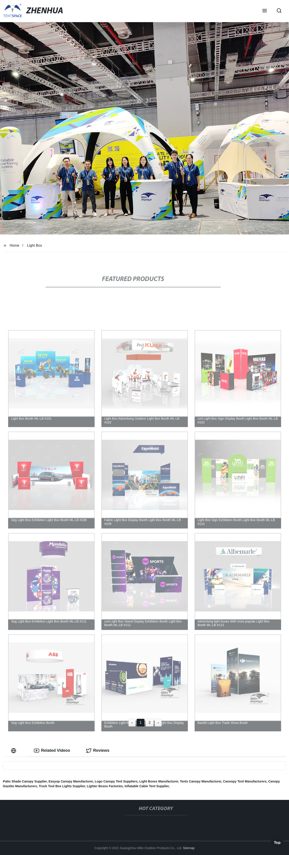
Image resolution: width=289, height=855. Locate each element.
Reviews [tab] (98, 750)
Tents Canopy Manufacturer (200, 781)
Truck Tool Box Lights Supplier (62, 786)
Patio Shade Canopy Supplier (25, 781)
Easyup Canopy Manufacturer (71, 781)
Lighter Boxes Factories (105, 786)
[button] (264, 11)
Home (14, 245)
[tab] (14, 751)
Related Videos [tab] (52, 750)
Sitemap (189, 848)
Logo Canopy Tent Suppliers (116, 781)
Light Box (34, 245)
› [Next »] (158, 722)
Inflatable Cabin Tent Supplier (147, 786)
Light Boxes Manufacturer (158, 781)
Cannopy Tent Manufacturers (245, 781)
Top (277, 843)
